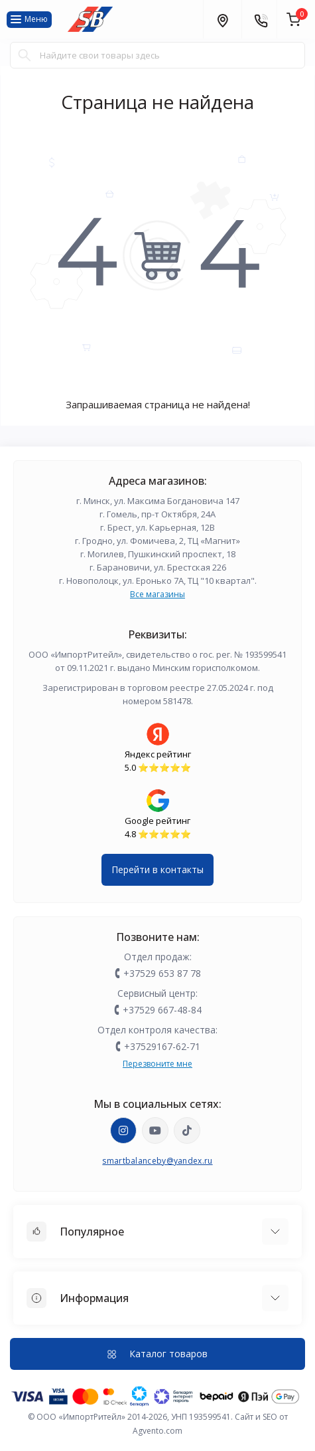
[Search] (24, 55)
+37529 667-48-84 (162, 1009)
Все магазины (157, 594)
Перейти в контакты (157, 869)
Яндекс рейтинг (158, 754)
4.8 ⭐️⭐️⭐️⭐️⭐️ (158, 834)
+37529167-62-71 (162, 1046)
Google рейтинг (157, 821)
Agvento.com (157, 1430)
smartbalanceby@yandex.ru (157, 1160)
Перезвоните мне (157, 1063)
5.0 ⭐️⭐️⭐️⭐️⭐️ (158, 767)
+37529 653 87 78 (162, 973)
